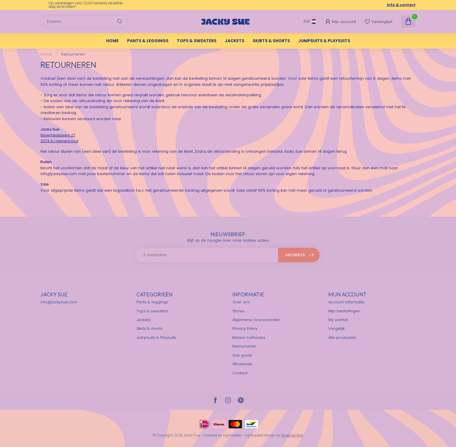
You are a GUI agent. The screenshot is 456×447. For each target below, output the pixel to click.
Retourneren (73, 54)
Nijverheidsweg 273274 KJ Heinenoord (59, 138)
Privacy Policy (245, 328)
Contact (239, 373)
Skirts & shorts (271, 41)
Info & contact (401, 4)
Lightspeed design (260, 435)
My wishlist (338, 320)
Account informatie (346, 302)
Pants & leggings (147, 41)
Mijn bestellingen (344, 311)
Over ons (241, 302)
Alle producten (342, 337)
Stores (238, 311)
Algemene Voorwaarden (256, 320)
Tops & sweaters (196, 41)
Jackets (234, 41)
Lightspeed (232, 435)
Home (112, 41)
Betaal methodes (249, 337)
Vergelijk (336, 328)
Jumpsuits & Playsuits (324, 41)
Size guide (242, 355)
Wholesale (242, 364)
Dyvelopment (292, 435)
